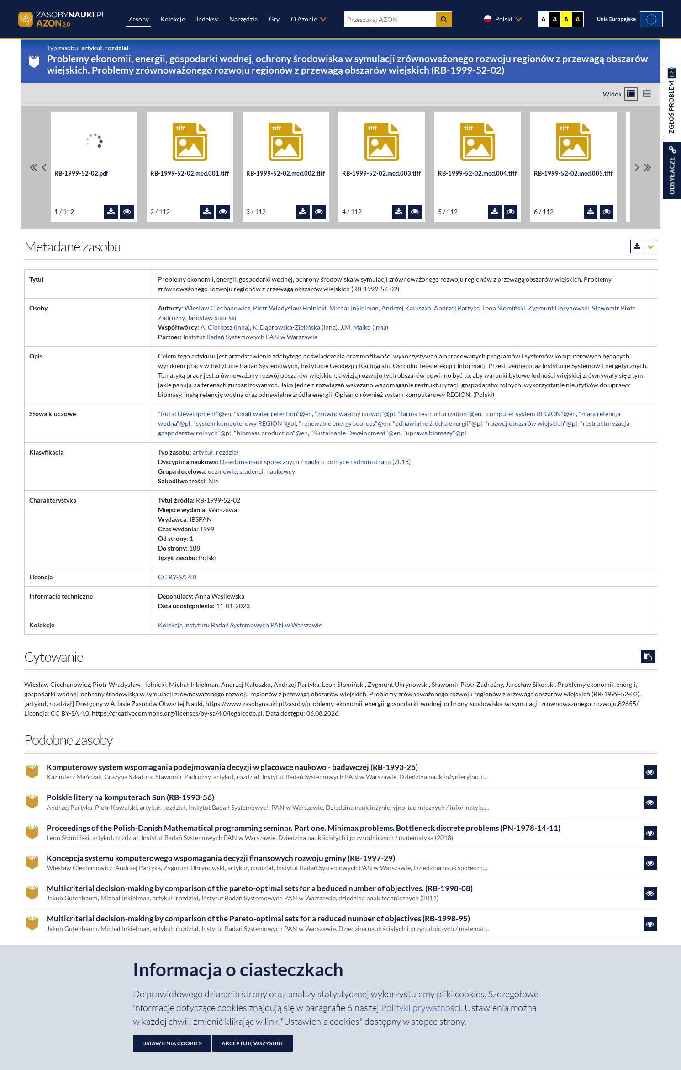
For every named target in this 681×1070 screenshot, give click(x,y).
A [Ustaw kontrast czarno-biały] (555, 19)
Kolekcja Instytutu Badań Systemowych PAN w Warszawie (240, 625)
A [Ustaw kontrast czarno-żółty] (577, 19)
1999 (207, 529)
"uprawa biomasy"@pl (434, 433)
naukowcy (280, 471)
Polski (497, 18)
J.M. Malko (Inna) (364, 327)
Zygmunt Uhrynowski (558, 308)
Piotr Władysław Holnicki (290, 308)
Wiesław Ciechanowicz (217, 308)
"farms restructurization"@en (439, 413)
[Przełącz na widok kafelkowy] (631, 94)
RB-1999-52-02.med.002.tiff (285, 173)
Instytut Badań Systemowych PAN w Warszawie (250, 337)
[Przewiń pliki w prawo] (637, 167)
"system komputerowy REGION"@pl (244, 423)
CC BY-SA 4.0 (177, 577)
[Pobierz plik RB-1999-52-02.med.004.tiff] (495, 212)
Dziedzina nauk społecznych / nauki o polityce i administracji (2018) (315, 461)
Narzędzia (243, 19)
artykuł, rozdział (216, 452)
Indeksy (207, 19)
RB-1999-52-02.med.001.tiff (189, 173)
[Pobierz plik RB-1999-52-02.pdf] (111, 212)
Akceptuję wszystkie (253, 1043)
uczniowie (222, 471)
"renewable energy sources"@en (344, 423)
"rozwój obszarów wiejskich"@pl (531, 423)
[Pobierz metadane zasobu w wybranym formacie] (643, 246)
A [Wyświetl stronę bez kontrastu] (543, 19)
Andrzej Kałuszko (406, 308)
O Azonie (304, 19)
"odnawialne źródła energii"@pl (437, 423)
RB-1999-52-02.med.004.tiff (477, 173)
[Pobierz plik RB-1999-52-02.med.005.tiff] (590, 212)
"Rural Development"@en (194, 413)
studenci (251, 471)
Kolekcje (172, 19)
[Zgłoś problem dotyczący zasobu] (672, 100)
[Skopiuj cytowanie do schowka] (648, 656)
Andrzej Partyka (457, 308)
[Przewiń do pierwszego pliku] (33, 167)
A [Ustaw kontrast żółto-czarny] (566, 19)
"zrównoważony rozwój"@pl (355, 413)
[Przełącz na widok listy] (647, 94)
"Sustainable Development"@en (356, 433)
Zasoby (138, 19)
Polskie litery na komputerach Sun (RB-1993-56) (130, 797)
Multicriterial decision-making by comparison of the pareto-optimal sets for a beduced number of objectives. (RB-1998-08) (260, 888)
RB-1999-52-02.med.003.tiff (381, 173)
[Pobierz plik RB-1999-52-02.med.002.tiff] (303, 212)
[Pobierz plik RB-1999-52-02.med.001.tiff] (207, 212)
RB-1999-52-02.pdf (81, 173)
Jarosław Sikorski (212, 317)
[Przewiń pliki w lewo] (44, 167)
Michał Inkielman (354, 308)
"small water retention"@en (273, 413)
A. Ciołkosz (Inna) (225, 327)
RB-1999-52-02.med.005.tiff (573, 173)
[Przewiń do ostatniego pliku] (647, 167)
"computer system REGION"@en (530, 413)
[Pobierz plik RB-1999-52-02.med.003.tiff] (399, 212)
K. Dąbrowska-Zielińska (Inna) (295, 327)
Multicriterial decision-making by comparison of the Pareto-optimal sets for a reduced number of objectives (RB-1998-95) (258, 918)
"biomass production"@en (271, 433)
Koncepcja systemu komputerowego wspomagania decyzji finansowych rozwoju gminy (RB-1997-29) (221, 858)
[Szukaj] (444, 19)
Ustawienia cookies (171, 1043)
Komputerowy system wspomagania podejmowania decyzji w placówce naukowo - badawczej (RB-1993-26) (232, 767)
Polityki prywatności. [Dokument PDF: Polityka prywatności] (423, 1007)
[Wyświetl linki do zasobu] (672, 170)
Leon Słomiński (503, 308)
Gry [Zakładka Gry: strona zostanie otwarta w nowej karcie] (274, 19)
